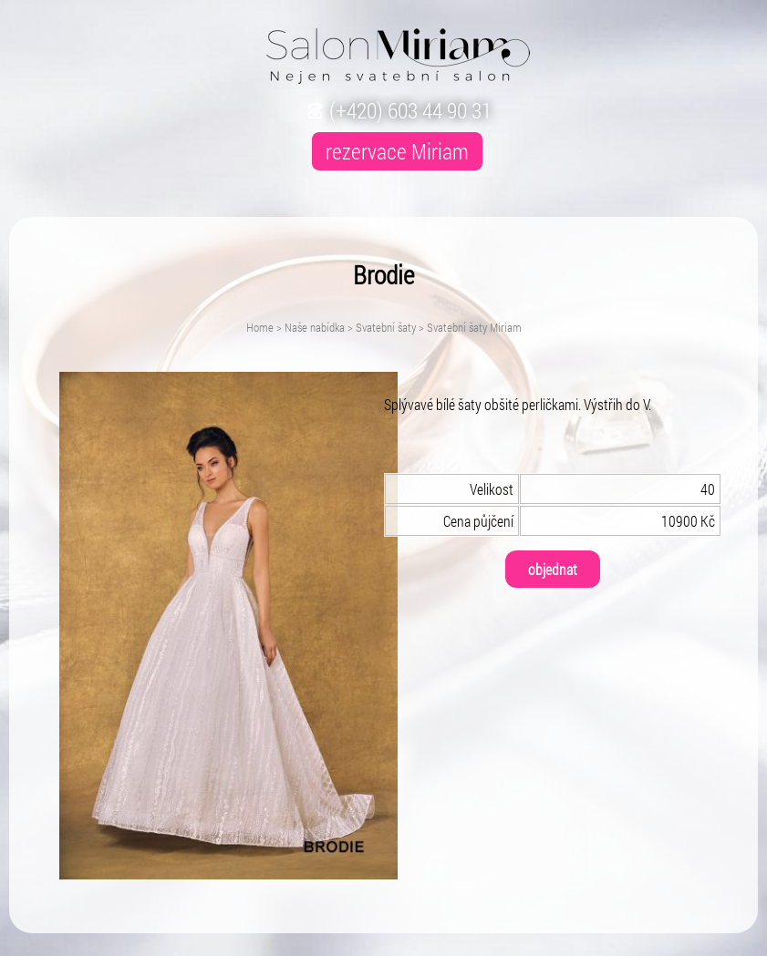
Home (260, 327)
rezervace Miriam (397, 151)
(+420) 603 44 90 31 (397, 110)
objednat (552, 569)
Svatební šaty (386, 327)
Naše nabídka (315, 327)
